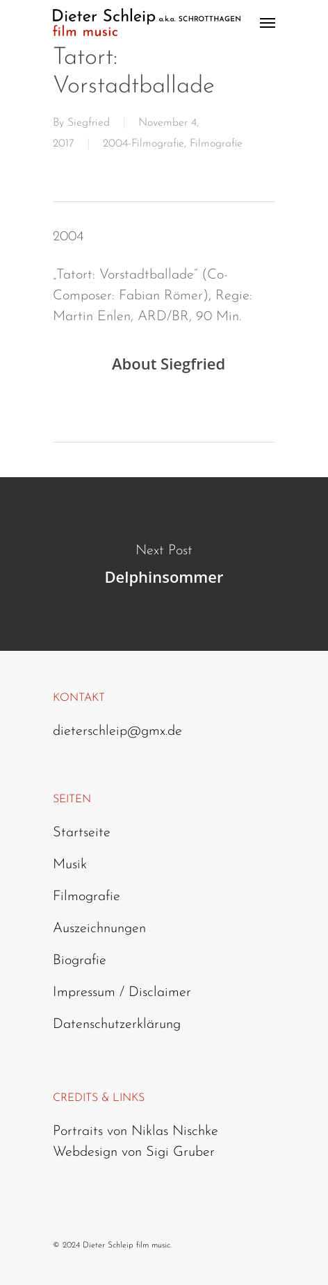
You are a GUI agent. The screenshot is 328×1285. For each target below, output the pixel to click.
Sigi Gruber (180, 1152)
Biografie (79, 961)
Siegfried (88, 122)
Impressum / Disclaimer (122, 993)
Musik (70, 865)
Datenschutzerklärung (117, 1024)
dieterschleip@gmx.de (117, 731)
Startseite (81, 833)
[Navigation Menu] (267, 22)
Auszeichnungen (99, 929)
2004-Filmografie (143, 143)
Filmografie (216, 143)
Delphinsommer (164, 564)
